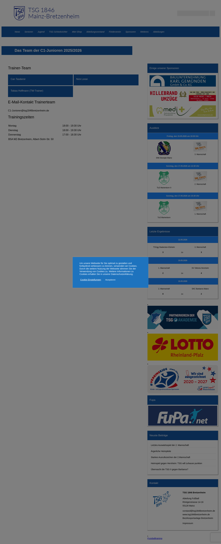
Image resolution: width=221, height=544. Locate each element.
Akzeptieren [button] (110, 280)
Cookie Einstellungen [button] (90, 280)
